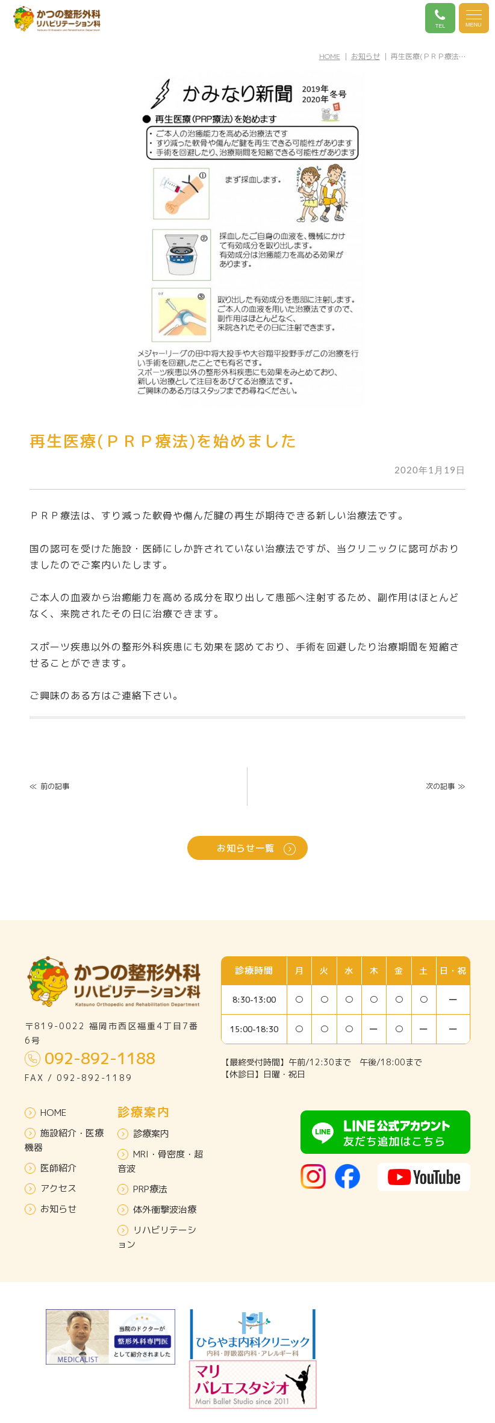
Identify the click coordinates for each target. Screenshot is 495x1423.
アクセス (50, 1188)
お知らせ (365, 56)
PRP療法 (142, 1189)
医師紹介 (50, 1168)
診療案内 (143, 1133)
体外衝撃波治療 (156, 1209)
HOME (329, 56)
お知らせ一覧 (256, 848)
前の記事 (49, 785)
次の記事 (445, 785)
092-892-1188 (90, 1058)
